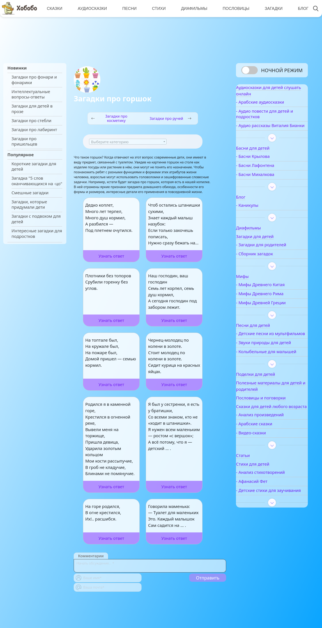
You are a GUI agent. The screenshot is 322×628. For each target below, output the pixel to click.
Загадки (270, 8)
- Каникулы (260, 215)
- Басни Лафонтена (268, 175)
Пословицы (233, 8)
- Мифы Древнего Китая (273, 294)
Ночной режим (281, 70)
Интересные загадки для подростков (37, 233)
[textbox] (127, 142)
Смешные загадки (30, 192)
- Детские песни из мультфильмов (268, 346)
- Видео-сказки (264, 465)
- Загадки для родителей (274, 254)
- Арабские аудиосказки (273, 106)
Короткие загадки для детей (34, 166)
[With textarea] (150, 565)
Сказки (54, 8)
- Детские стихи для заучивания (269, 525)
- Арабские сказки (267, 456)
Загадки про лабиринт (34, 129)
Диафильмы (192, 8)
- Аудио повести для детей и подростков (269, 118)
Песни (128, 8)
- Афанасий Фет (265, 514)
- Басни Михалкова (268, 184)
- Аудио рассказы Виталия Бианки (266, 132)
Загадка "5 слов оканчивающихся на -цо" (37, 180)
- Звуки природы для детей (270, 360)
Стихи (157, 8)
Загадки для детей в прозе (32, 108)
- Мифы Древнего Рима (273, 303)
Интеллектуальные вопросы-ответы (31, 94)
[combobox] (128, 142)
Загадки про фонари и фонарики (34, 79)
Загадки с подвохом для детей (36, 218)
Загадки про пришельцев (24, 141)
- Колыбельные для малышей (269, 375)
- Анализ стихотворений (273, 505)
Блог (299, 8)
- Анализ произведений (273, 447)
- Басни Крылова (266, 166)
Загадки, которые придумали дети (29, 204)
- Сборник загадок (267, 263)
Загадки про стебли (31, 120)
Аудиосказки (91, 8)
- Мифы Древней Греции (274, 312)
